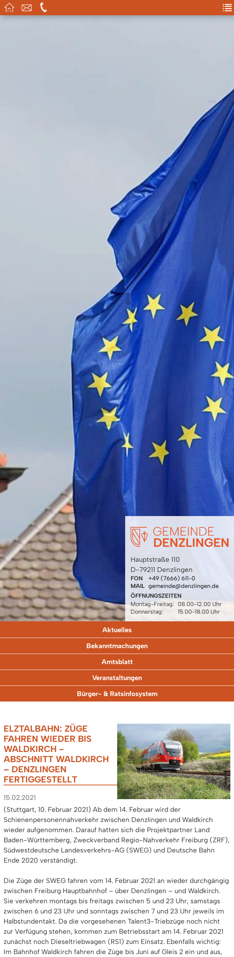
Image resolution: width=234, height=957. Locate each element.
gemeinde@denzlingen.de (183, 585)
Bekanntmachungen (117, 646)
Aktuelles (117, 630)
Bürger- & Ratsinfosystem (117, 694)
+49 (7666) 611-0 (171, 578)
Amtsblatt (117, 662)
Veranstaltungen (117, 678)
